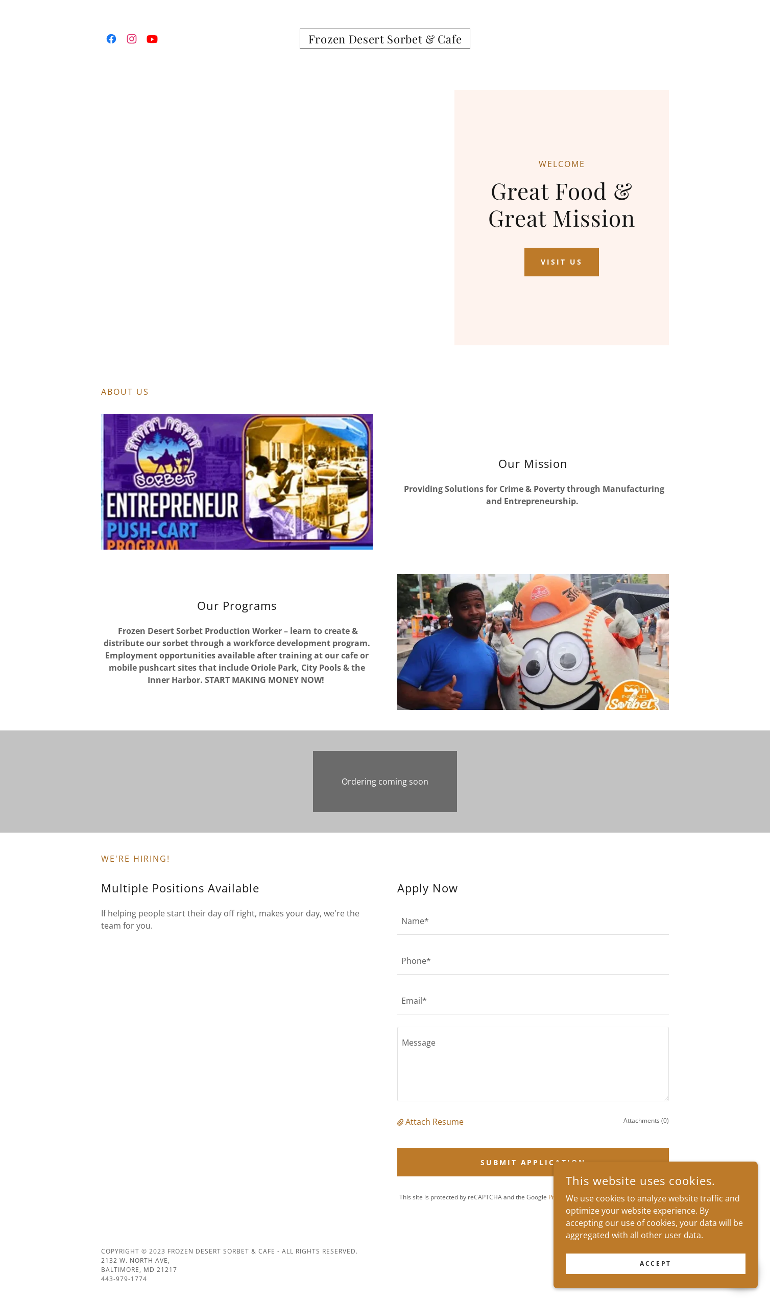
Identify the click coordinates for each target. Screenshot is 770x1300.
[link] (111, 39)
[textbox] (533, 921)
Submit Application (533, 1162)
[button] (401, 1121)
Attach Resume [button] (434, 1121)
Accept (655, 1263)
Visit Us (562, 262)
